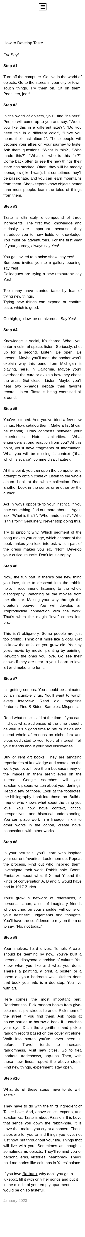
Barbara (29, 1174)
